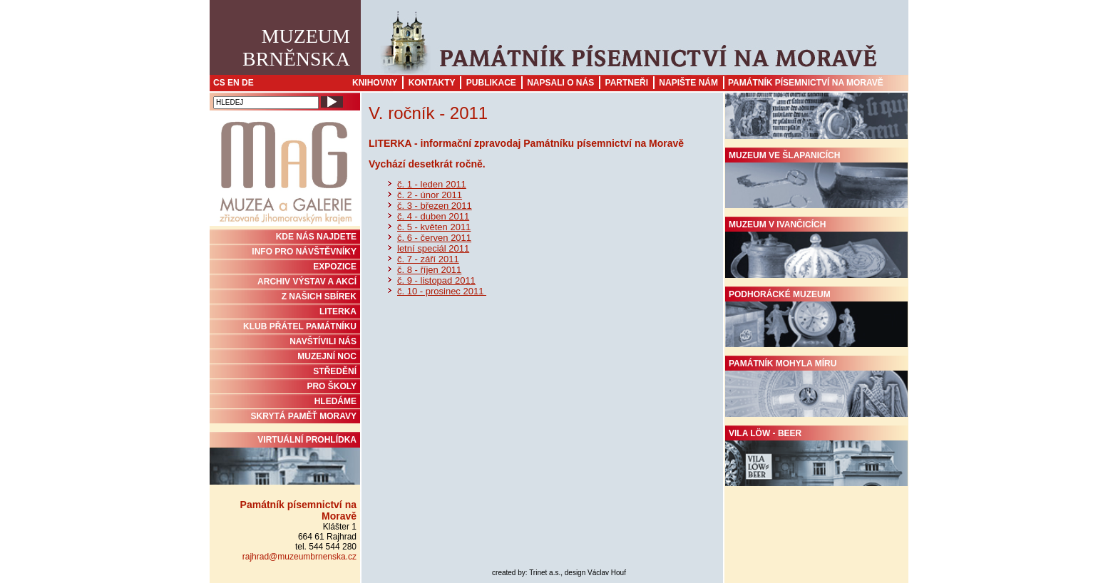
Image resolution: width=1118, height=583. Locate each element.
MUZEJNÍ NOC (327, 356)
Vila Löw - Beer (816, 457)
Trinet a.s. (544, 573)
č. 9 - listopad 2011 (436, 280)
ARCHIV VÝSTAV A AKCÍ (307, 282)
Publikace (491, 83)
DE (248, 83)
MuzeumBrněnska (296, 47)
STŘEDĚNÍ (335, 371)
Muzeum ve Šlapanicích (816, 179)
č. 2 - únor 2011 (429, 195)
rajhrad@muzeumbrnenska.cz (299, 557)
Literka (338, 311)
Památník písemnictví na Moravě (805, 83)
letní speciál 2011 (433, 248)
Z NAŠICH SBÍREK (319, 296)
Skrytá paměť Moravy (304, 416)
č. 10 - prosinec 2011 (441, 291)
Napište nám (688, 83)
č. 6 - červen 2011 (434, 237)
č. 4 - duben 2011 (433, 216)
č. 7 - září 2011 (428, 259)
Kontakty (432, 83)
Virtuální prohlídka (285, 460)
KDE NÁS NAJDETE (316, 237)
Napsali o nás (560, 83)
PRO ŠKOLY (332, 386)
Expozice (335, 267)
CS (219, 83)
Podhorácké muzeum (816, 318)
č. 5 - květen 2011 (434, 227)
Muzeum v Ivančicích (816, 249)
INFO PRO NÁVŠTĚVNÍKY (304, 252)
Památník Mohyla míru (816, 387)
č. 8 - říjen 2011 (429, 269)
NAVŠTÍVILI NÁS (323, 341)
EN (233, 83)
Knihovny (374, 83)
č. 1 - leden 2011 (431, 184)
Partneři (626, 83)
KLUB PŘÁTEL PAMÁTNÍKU (300, 326)
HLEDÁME (335, 401)
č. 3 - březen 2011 (434, 205)
